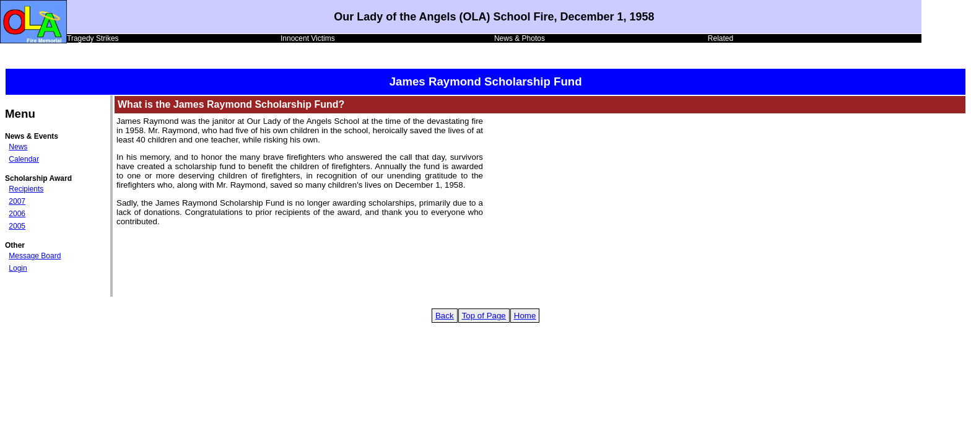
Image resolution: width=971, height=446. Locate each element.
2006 (17, 213)
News (18, 146)
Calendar (24, 159)
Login (18, 268)
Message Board (35, 255)
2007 (17, 201)
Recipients (26, 189)
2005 (17, 226)
